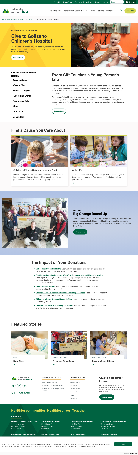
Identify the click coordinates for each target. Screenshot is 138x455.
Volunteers (73, 385)
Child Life (77, 170)
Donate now (80, 232)
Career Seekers (75, 389)
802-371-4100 (75, 428)
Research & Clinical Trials (50, 382)
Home (7, 19)
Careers (106, 2)
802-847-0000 (16, 428)
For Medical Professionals (83, 2)
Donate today (107, 397)
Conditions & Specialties (74, 11)
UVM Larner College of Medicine (52, 385)
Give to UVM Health (26, 19)
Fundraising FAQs (21, 101)
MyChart (131, 2)
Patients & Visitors (105, 11)
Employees (73, 398)
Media (72, 395)
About (16, 106)
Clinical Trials (67, 2)
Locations (90, 11)
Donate (97, 2)
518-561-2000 (105, 428)
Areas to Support (21, 80)
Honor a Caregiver (21, 90)
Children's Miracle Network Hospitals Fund (35, 170)
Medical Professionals (77, 392)
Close (123, 444)
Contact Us (18, 111)
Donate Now (18, 57)
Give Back (14, 19)
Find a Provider (55, 11)
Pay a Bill (57, 2)
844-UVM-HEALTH (22, 393)
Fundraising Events (22, 96)
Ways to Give (19, 85)
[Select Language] (117, 2)
